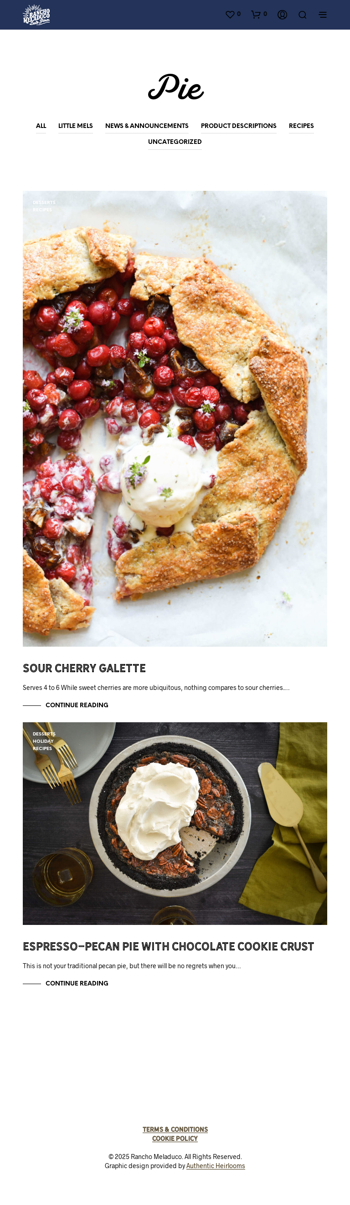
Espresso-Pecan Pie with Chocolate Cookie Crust (168, 946)
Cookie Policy (175, 1138)
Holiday (43, 741)
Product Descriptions (239, 126)
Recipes (301, 126)
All (41, 126)
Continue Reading (77, 706)
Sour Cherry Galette (84, 668)
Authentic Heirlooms (215, 1165)
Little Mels (75, 126)
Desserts (44, 202)
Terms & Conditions (175, 1129)
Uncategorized (175, 142)
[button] (233, 14)
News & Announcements (147, 126)
